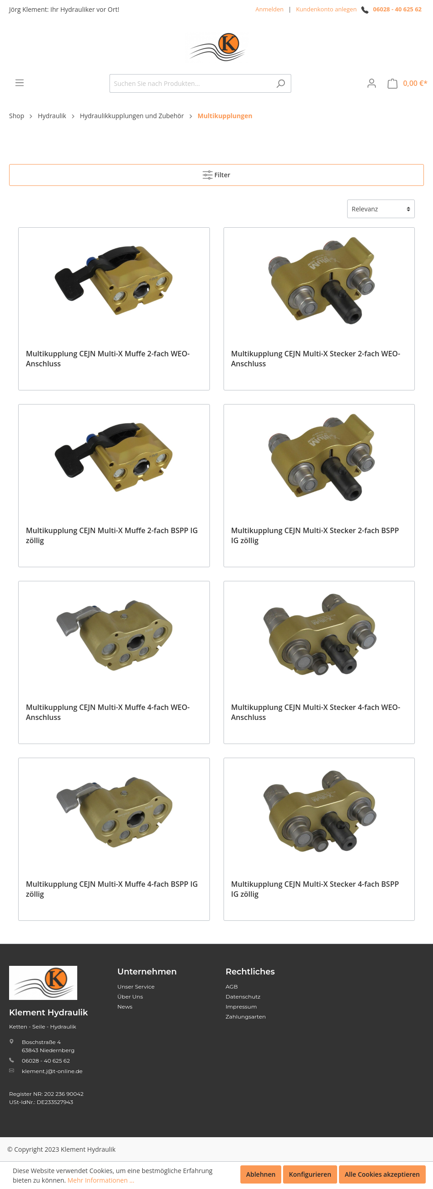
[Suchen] (280, 83)
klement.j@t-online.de (52, 1071)
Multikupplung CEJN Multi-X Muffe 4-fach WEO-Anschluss (107, 712)
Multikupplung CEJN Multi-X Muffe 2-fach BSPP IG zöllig (112, 535)
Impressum (241, 1006)
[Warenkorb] (407, 83)
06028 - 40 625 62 (397, 9)
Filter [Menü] (216, 173)
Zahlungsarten (246, 1016)
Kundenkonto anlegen (326, 9)
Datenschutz (243, 996)
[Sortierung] (381, 209)
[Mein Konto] (371, 83)
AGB (232, 986)
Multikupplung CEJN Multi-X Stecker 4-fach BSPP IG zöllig (315, 889)
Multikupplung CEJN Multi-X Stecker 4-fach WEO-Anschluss (315, 712)
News (124, 1006)
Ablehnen (261, 1174)
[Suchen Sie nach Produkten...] (189, 83)
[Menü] (19, 82)
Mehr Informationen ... (101, 1180)
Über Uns (130, 996)
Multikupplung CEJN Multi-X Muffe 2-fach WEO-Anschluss (107, 359)
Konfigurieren (310, 1174)
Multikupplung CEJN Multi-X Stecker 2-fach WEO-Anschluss (315, 359)
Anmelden (269, 9)
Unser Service (135, 986)
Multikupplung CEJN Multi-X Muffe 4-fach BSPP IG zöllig (112, 889)
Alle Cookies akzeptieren (382, 1174)
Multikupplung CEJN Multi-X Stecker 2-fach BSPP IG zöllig (315, 535)
